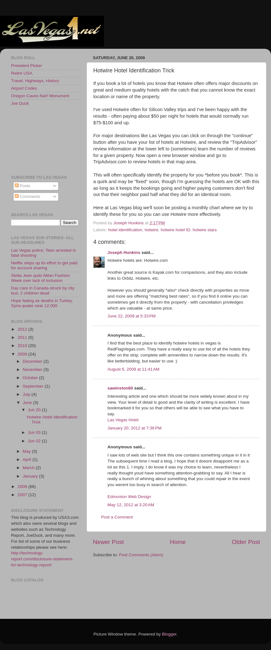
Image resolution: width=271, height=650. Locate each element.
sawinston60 (120, 388)
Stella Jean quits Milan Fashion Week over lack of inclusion (40, 278)
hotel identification (125, 229)
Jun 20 (35, 409)
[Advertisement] (39, 140)
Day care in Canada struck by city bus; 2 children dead (42, 290)
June (28, 402)
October (31, 377)
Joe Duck (20, 103)
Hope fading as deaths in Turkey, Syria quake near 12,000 (42, 303)
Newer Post (108, 542)
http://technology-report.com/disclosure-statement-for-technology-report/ (42, 559)
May (27, 451)
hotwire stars (205, 229)
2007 (23, 494)
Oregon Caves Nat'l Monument (40, 95)
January (31, 476)
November (33, 369)
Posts (23, 185)
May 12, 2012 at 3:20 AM (130, 504)
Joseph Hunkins (123, 252)
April (27, 459)
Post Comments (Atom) (141, 554)
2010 (23, 345)
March (29, 467)
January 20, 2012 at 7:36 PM (134, 428)
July (27, 394)
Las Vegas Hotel (122, 419)
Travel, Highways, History (35, 80)
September (34, 386)
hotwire (152, 229)
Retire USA (21, 73)
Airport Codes (24, 88)
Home (178, 542)
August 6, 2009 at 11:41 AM (133, 369)
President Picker (26, 65)
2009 (23, 354)
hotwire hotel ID (175, 229)
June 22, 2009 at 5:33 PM (131, 316)
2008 (23, 486)
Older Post (246, 542)
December (33, 361)
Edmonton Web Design (129, 496)
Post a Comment (117, 517)
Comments (27, 196)
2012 (23, 329)
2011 (23, 337)
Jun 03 (35, 432)
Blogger (169, 634)
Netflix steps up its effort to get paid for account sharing (44, 265)
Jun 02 (35, 441)
